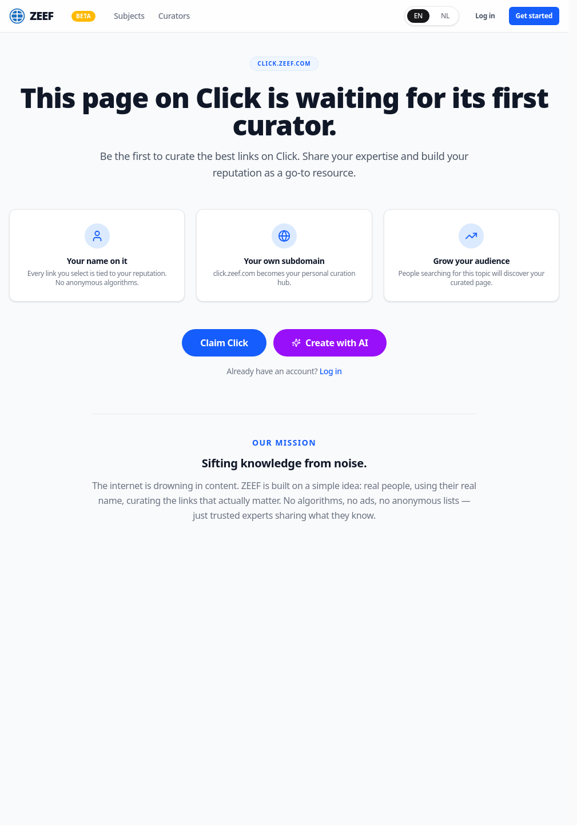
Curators (174, 15)
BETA (83, 16)
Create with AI (330, 343)
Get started (534, 16)
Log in (485, 16)
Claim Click (224, 343)
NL (445, 16)
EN (418, 16)
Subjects (129, 15)
